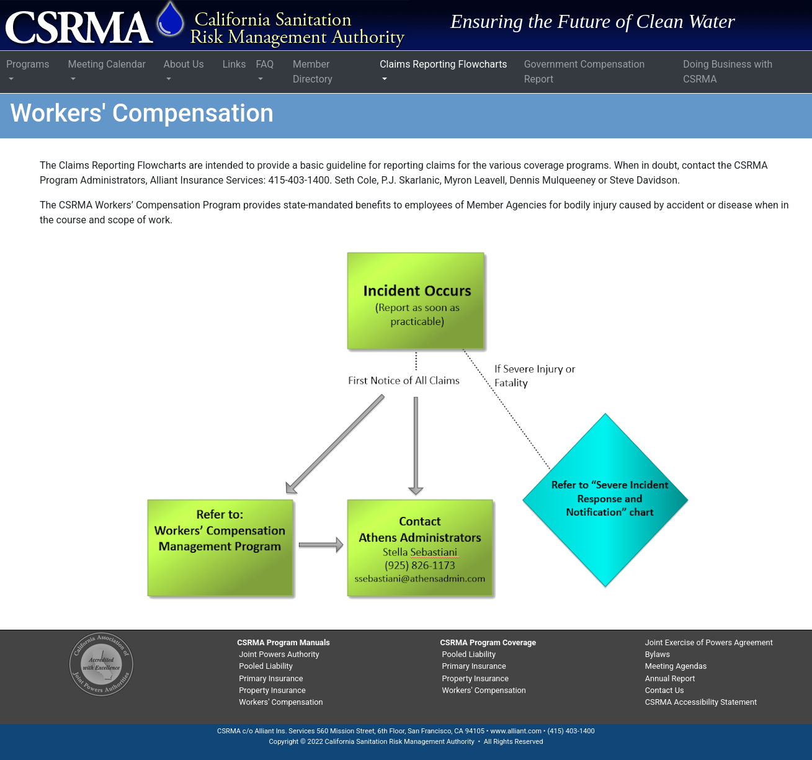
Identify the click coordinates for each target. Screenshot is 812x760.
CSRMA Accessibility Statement (701, 702)
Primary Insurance (271, 678)
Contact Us (664, 690)
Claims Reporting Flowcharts (443, 64)
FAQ (265, 64)
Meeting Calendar (106, 64)
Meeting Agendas (676, 666)
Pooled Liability (266, 666)
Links (234, 64)
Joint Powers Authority (279, 654)
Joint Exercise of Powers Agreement (709, 642)
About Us (184, 64)
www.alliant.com (516, 731)
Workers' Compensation (281, 702)
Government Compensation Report (584, 71)
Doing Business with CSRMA (727, 71)
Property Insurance (272, 690)
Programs (28, 64)
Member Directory (312, 71)
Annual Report (670, 678)
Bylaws (657, 654)
